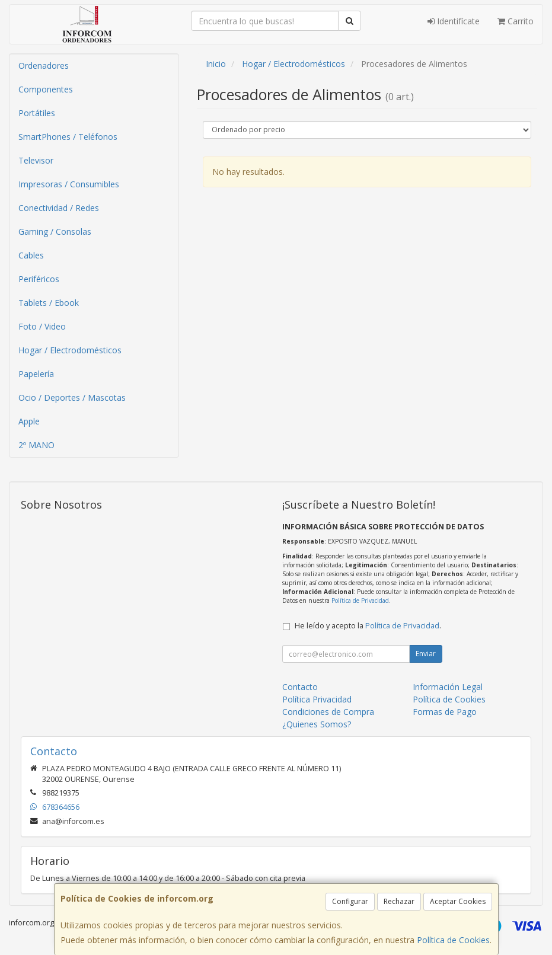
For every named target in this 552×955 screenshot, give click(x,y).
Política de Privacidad (360, 600)
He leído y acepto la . (368, 626)
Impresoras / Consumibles (68, 184)
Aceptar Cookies (458, 901)
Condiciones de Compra (328, 711)
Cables (31, 255)
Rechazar (399, 901)
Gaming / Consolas (54, 231)
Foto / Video (42, 326)
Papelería (36, 373)
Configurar (350, 901)
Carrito (515, 21)
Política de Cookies (453, 940)
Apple (29, 421)
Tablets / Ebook (48, 302)
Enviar (426, 654)
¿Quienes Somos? (316, 724)
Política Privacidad (317, 699)
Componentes (45, 89)
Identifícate (453, 21)
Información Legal (448, 686)
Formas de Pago (445, 711)
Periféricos (38, 279)
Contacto (300, 686)
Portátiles (36, 113)
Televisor (35, 160)
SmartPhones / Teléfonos (67, 136)
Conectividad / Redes (58, 207)
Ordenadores (43, 65)
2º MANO (36, 445)
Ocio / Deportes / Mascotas (72, 397)
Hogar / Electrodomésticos (70, 350)
